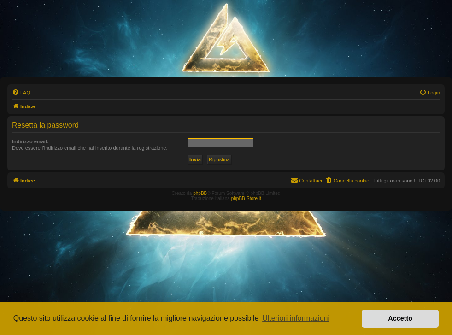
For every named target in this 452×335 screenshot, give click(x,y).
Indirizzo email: (30, 141)
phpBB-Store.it (246, 198)
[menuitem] (21, 92)
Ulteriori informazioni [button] (295, 318)
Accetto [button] (400, 318)
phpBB (200, 193)
